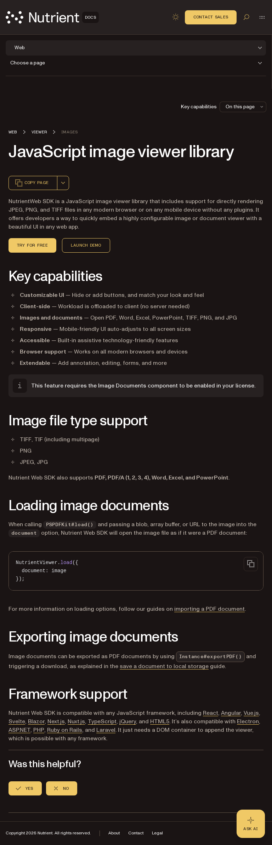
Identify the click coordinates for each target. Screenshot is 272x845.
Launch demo (86, 245)
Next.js (56, 721)
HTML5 (159, 721)
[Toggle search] (246, 17)
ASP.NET (19, 730)
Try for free (32, 245)
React (210, 713)
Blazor (36, 721)
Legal (157, 833)
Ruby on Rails (64, 730)
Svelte (16, 721)
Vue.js (251, 713)
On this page (245, 106)
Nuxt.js (76, 721)
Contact (135, 833)
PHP (38, 730)
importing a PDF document (209, 609)
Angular (231, 713)
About (114, 833)
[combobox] (63, 183)
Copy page (32, 183)
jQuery (127, 721)
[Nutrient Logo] (52, 17)
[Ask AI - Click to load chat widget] (251, 824)
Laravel (105, 730)
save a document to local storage (164, 666)
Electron (248, 721)
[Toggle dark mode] (175, 17)
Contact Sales (210, 17)
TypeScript (102, 721)
